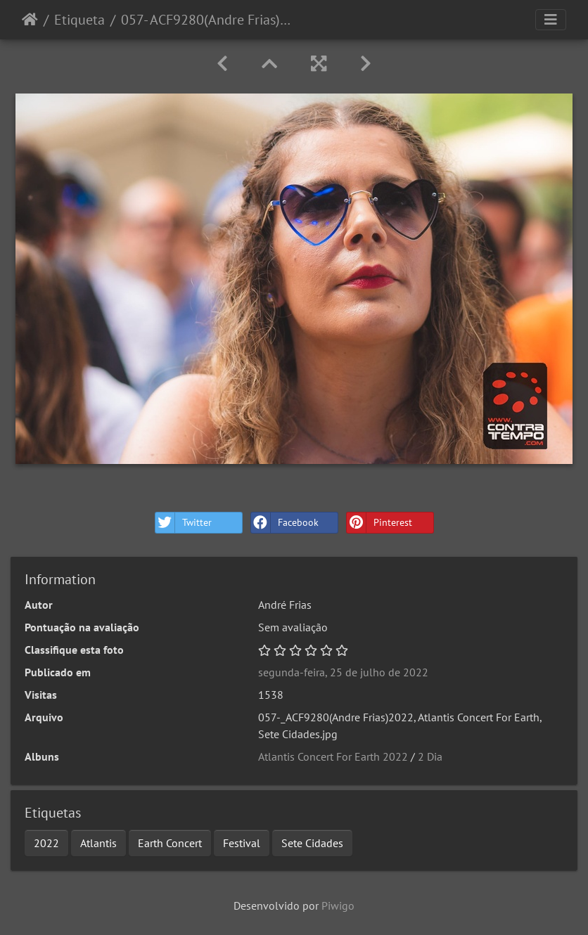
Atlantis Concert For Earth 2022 (333, 756)
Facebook (285, 522)
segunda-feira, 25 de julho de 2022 (343, 672)
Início (30, 19)
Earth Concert (170, 843)
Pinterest (379, 522)
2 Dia (430, 756)
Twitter (183, 522)
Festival (241, 843)
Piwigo (337, 905)
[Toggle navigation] (550, 19)
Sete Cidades (312, 843)
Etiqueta (79, 20)
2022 (46, 843)
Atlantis (98, 843)
